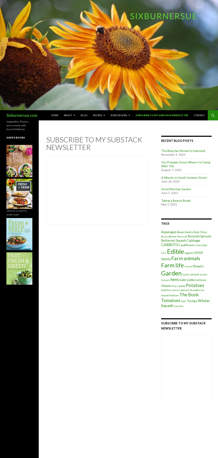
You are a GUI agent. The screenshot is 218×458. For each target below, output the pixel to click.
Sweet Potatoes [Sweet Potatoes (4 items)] (170, 295)
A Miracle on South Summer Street (184, 177)
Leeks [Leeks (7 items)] (191, 280)
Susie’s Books (118, 115)
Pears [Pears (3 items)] (175, 286)
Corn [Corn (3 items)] (163, 252)
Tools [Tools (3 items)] (183, 301)
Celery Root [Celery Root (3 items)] (201, 245)
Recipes (97, 115)
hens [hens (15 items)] (175, 279)
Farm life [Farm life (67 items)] (172, 265)
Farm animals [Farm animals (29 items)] (185, 258)
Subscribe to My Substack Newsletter (162, 115)
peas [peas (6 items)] (182, 286)
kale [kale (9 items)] (183, 280)
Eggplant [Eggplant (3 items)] (189, 252)
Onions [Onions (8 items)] (166, 286)
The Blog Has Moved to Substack (183, 151)
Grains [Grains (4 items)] (204, 274)
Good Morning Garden (176, 189)
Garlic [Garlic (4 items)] (185, 274)
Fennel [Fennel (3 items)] (188, 266)
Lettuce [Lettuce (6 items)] (200, 280)
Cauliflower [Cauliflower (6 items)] (186, 245)
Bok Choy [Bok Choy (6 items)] (200, 232)
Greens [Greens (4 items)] (165, 280)
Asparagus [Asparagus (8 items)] (168, 232)
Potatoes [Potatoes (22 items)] (195, 285)
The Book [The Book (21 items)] (189, 294)
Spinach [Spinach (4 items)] (185, 290)
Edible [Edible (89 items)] (175, 251)
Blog (84, 115)
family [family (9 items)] (166, 259)
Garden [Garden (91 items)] (171, 273)
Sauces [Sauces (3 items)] (176, 290)
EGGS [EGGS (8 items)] (199, 252)
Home (54, 115)
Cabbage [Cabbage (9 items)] (193, 240)
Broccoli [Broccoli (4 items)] (182, 236)
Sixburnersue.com (21, 115)
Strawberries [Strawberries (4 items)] (197, 290)
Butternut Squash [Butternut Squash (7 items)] (173, 240)
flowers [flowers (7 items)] (198, 266)
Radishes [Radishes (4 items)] (166, 290)
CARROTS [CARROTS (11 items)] (169, 245)
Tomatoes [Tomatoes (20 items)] (170, 300)
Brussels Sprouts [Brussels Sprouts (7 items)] (199, 236)
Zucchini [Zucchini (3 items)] (178, 306)
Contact (199, 115)
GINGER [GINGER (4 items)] (194, 274)
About (68, 115)
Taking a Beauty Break (176, 200)
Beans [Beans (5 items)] (181, 232)
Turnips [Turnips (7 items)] (192, 301)
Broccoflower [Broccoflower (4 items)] (169, 236)
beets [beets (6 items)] (189, 232)
